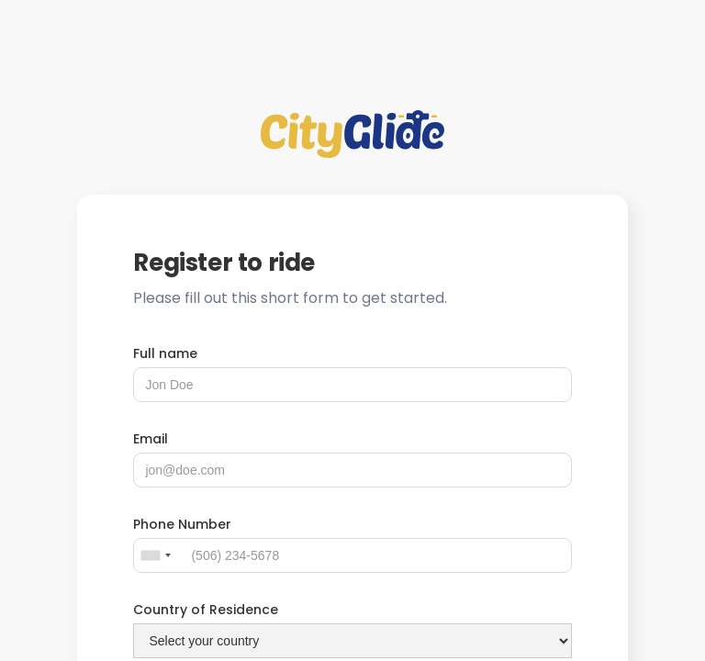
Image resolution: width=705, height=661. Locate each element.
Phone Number (182, 524)
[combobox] (155, 555)
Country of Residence (205, 609)
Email (150, 439)
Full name (165, 353)
